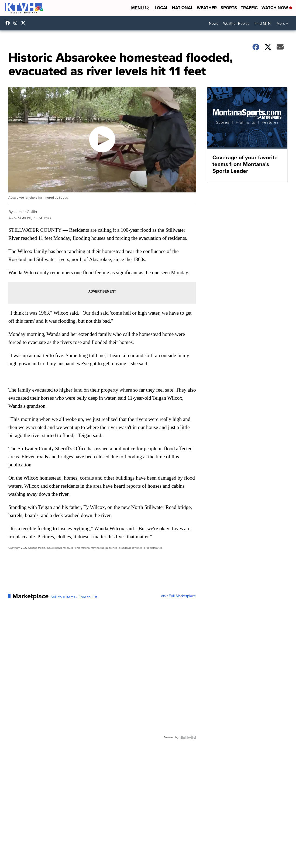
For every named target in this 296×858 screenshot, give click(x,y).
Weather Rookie (236, 23)
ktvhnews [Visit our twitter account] (24, 23)
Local (161, 8)
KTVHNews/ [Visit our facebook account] (8, 23)
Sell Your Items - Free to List (74, 597)
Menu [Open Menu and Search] (140, 8)
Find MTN (262, 23)
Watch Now (276, 8)
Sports (229, 8)
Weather (207, 8)
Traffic (249, 8)
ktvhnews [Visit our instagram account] (16, 23)
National (182, 8)
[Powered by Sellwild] (188, 737)
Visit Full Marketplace (178, 596)
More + (282, 23)
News (213, 23)
